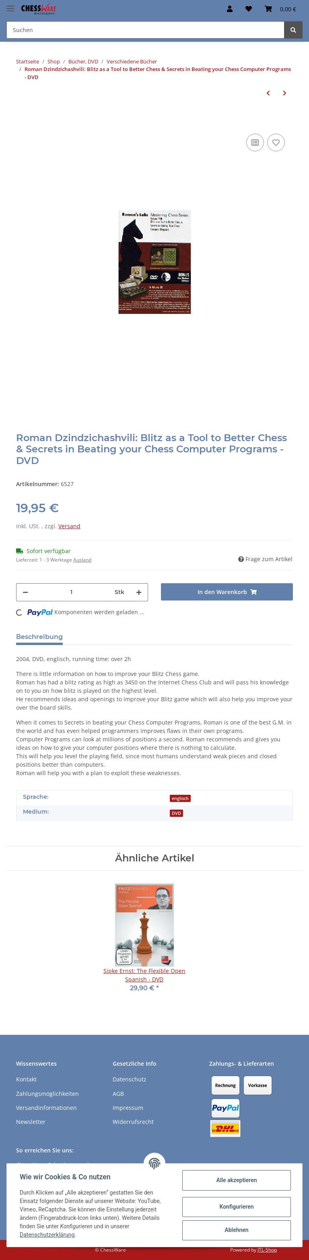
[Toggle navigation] (10, 5)
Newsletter (30, 1122)
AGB (118, 1093)
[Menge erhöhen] (139, 592)
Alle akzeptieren (236, 1180)
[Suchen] (145, 30)
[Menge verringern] (25, 592)
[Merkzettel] (248, 9)
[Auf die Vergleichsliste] (255, 142)
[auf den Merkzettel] (276, 142)
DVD (176, 813)
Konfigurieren (236, 1206)
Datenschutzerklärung (47, 1235)
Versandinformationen (46, 1107)
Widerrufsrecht (133, 1122)
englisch (180, 798)
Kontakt (26, 1079)
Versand (69, 526)
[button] (229, 9)
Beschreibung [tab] (39, 637)
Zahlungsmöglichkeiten (47, 1093)
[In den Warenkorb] (22, 119)
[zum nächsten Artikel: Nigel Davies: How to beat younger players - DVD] (284, 93)
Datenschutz (129, 1079)
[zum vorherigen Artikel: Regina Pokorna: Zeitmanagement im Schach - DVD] (268, 93)
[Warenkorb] (280, 9)
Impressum (128, 1107)
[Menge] (71, 592)
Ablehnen (236, 1230)
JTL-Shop (267, 1249)
